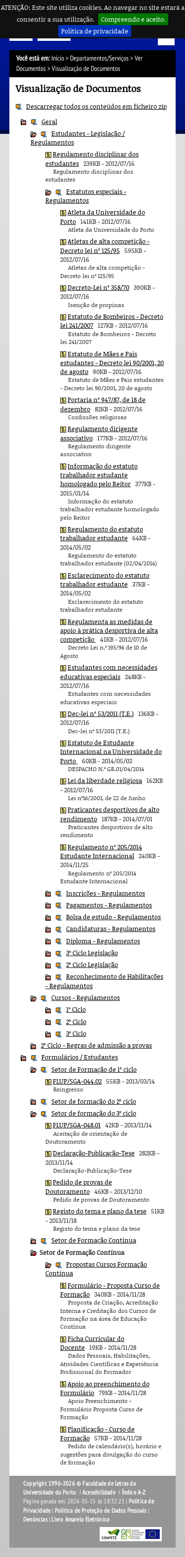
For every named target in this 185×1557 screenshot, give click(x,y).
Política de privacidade (94, 31)
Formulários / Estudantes (79, 1057)
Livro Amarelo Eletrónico (80, 1520)
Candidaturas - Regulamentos (110, 928)
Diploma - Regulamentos (103, 940)
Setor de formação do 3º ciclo (93, 1113)
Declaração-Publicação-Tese (94, 1153)
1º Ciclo (76, 1009)
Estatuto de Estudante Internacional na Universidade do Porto (111, 751)
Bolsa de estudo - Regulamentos (113, 916)
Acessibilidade (98, 1492)
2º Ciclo (76, 1021)
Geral (49, 121)
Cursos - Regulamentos (85, 997)
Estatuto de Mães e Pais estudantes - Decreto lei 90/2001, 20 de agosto (112, 362)
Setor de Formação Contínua (93, 1240)
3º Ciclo (76, 1033)
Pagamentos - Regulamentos (109, 905)
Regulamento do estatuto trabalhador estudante (101, 533)
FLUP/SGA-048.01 (77, 1125)
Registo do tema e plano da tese (100, 1211)
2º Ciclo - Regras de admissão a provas (96, 1045)
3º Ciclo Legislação (92, 952)
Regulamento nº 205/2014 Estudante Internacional (101, 851)
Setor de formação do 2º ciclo (93, 1101)
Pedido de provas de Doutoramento (78, 1186)
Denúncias (35, 1520)
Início (57, 58)
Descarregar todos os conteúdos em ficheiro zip (96, 106)
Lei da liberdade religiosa (105, 780)
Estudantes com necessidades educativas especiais (108, 672)
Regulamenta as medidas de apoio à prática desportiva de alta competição (109, 630)
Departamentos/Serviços (99, 58)
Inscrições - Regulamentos (105, 893)
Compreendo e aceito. (133, 19)
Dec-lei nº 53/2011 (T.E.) (101, 713)
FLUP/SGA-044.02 (77, 1081)
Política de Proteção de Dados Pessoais (101, 1511)
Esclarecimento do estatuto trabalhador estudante (104, 580)
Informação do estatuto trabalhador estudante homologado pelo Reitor (99, 475)
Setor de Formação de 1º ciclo (94, 1069)
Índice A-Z (134, 1492)
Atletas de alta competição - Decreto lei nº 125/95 (104, 245)
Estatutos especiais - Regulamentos (85, 196)
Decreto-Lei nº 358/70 (98, 287)
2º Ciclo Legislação (92, 964)
